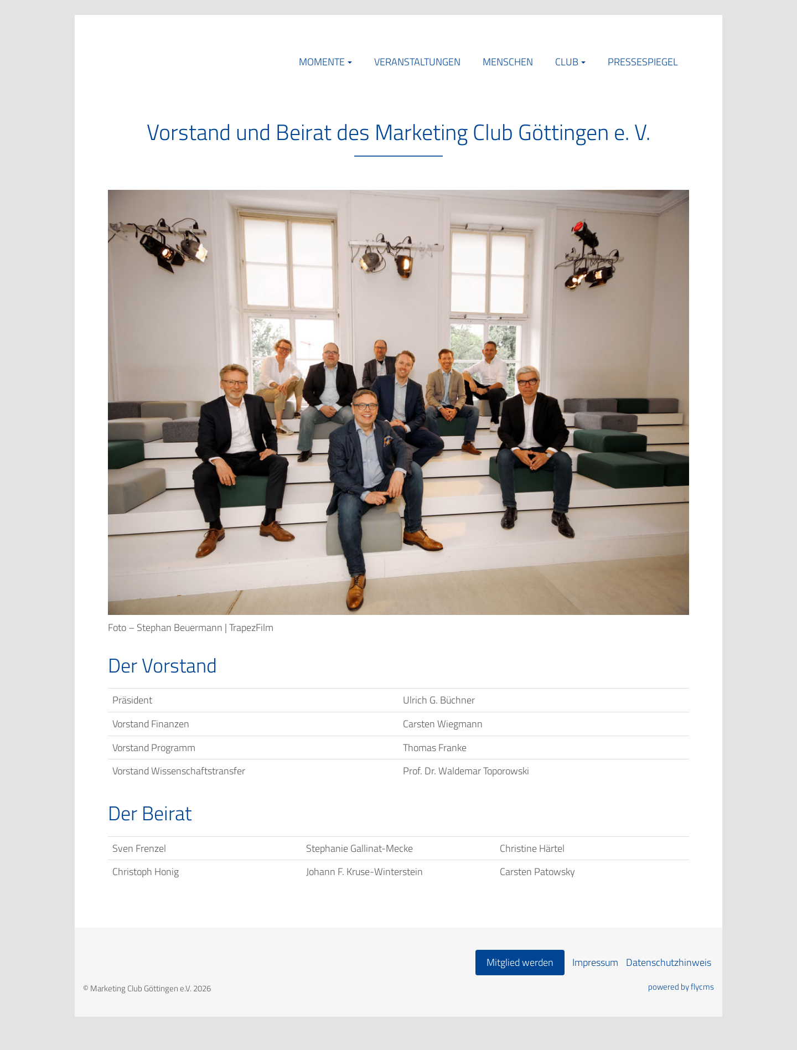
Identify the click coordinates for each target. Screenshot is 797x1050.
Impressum (595, 962)
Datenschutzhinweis (668, 962)
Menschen (508, 61)
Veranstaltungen (417, 61)
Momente (322, 61)
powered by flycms (681, 987)
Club (566, 61)
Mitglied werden (520, 962)
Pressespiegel (643, 61)
